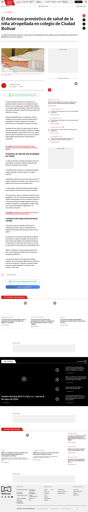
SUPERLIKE (75, 493)
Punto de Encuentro (65, 2)
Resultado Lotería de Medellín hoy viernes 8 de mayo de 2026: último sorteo (64, 121)
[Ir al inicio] (10, 2)
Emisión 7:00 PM (81, 6)
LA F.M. (45, 495)
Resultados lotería (56, 118)
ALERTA (46, 496)
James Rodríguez (72, 446)
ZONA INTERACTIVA (77, 491)
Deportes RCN (32, 2)
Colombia (18, 1)
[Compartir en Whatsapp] (83, 28)
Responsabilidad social (22, 489)
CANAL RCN (78, 1)
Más (82, 361)
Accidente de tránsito (11, 274)
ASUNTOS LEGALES (62, 491)
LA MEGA (46, 500)
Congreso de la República (37, 317)
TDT (52, 489)
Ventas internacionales (33, 496)
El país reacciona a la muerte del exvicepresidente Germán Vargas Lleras (64, 130)
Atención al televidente (20, 493)
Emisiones (5, 6)
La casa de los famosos (38, 450)
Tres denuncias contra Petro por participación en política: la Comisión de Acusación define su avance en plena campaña (42, 322)
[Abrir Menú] (2, 2)
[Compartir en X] (83, 24)
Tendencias (54, 1)
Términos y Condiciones (66, 508)
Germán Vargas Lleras (53, 99)
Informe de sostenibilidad (32, 493)
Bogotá (20, 106)
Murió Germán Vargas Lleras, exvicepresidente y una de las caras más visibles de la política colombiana (62, 102)
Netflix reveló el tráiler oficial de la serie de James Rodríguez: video (76, 449)
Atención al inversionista (20, 502)
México (3, 450)
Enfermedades (71, 433)
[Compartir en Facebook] (83, 19)
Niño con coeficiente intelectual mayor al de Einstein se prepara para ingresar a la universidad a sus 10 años (76, 378)
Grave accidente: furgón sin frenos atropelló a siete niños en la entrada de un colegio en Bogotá (22, 147)
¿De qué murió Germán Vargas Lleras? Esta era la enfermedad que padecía (64, 112)
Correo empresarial (21, 498)
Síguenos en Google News (22, 287)
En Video (8, 361)
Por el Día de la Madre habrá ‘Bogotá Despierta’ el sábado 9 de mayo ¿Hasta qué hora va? (72, 321)
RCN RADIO (46, 493)
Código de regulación (22, 495)
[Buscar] (86, 2)
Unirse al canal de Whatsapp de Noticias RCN (22, 95)
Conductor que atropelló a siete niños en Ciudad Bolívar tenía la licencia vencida (22, 213)
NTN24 (45, 489)
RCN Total (46, 491)
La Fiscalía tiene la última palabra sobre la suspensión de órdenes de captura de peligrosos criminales (13, 321)
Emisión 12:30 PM (43, 6)
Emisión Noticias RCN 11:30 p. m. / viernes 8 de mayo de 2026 (22, 397)
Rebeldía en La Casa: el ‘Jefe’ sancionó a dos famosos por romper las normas (46, 453)
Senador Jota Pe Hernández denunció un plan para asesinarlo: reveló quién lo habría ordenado (62, 139)
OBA (30, 500)
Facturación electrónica (32, 490)
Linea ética (31, 498)
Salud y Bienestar (39, 2)
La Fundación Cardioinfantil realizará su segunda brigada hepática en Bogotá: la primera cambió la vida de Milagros (77, 438)
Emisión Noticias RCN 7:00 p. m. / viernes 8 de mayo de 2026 (74, 387)
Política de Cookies (54, 508)
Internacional (25, 1)
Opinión (59, 1)
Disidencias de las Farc (56, 136)
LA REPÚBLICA (61, 489)
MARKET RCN (76, 495)
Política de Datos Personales (42, 508)
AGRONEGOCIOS (61, 493)
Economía (47, 1)
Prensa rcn (19, 500)
